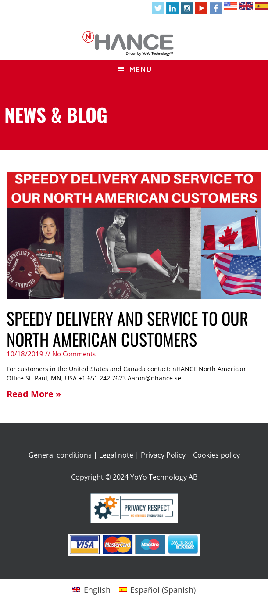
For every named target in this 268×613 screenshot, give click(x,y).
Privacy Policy (163, 455)
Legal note (116, 455)
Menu (140, 69)
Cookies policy (216, 455)
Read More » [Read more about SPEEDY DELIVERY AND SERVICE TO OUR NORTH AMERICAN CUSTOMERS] (34, 394)
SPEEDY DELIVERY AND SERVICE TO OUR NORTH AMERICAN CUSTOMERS (127, 328)
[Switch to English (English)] (91, 589)
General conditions (60, 455)
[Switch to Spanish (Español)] (157, 589)
